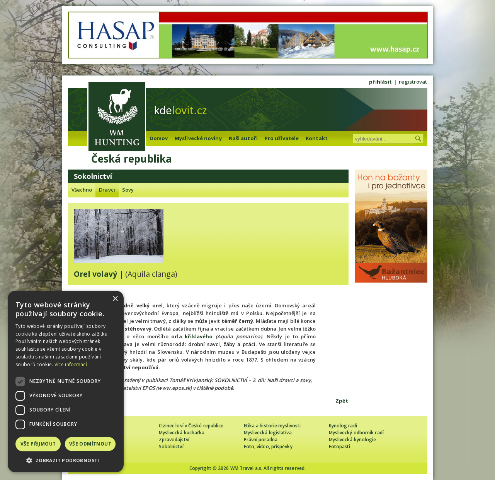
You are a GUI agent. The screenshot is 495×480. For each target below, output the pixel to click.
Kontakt (317, 138)
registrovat (413, 81)
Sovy (128, 189)
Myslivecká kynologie (352, 439)
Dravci (107, 189)
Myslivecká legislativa (268, 432)
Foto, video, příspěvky (268, 446)
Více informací (70, 364)
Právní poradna (260, 439)
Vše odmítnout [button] (90, 444)
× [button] (115, 299)
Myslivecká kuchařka (182, 432)
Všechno (81, 189)
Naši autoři (243, 138)
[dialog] (66, 381)
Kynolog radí (343, 425)
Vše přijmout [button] (38, 444)
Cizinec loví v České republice (191, 425)
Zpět (341, 400)
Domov (159, 138)
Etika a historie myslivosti (272, 425)
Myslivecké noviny (198, 138)
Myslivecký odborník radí (356, 432)
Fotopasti (339, 446)
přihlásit (380, 81)
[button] (65, 460)
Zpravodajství (174, 439)
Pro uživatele (282, 138)
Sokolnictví (171, 446)
